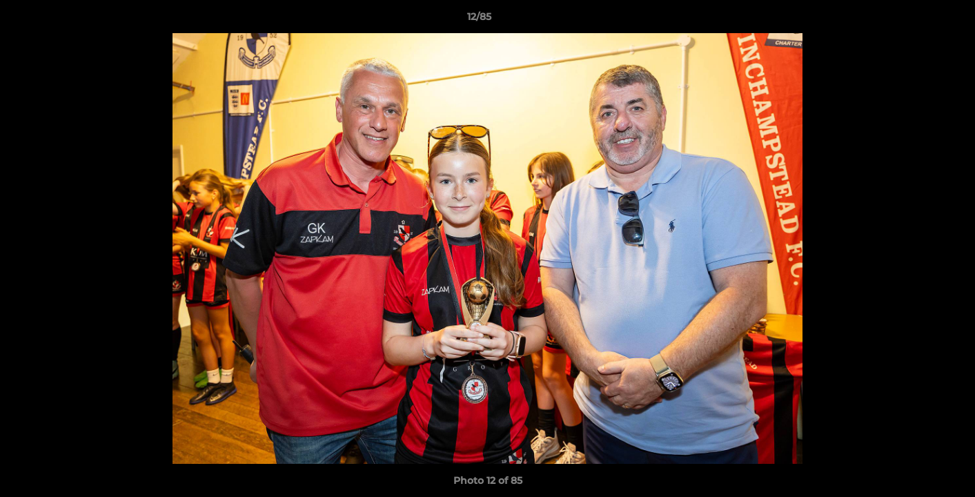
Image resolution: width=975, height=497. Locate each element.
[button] (917, 20)
